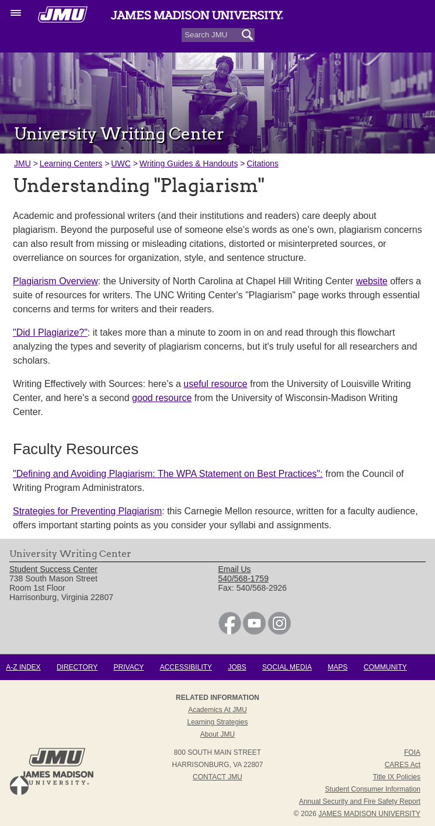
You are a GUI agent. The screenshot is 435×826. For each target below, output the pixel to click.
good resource (162, 398)
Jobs (237, 667)
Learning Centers (71, 163)
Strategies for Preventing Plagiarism (87, 511)
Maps (337, 667)
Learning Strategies (217, 722)
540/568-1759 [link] (243, 578)
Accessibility (186, 667)
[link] (229, 631)
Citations (263, 163)
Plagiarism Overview (55, 281)
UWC (120, 163)
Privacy (129, 667)
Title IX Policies (396, 777)
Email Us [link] (234, 569)
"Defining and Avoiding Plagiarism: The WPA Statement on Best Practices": (168, 474)
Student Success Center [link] (53, 569)
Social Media (287, 667)
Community (385, 667)
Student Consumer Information (372, 789)
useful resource (215, 384)
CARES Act (402, 765)
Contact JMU (217, 777)
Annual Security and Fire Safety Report (359, 801)
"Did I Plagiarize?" (50, 332)
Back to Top (19, 785)
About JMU (217, 734)
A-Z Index (23, 667)
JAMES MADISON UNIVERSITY (369, 814)
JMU (22, 163)
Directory (77, 667)
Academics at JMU (217, 710)
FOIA (412, 752)
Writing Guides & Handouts (189, 163)
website (371, 281)
